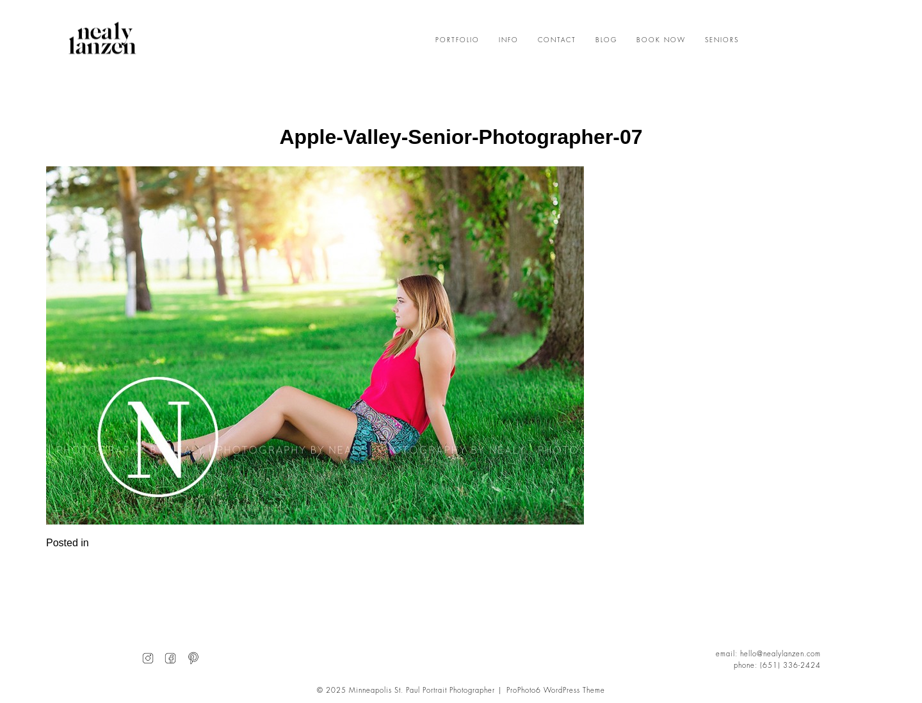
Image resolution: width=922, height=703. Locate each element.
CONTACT (557, 40)
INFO (509, 40)
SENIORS (722, 40)
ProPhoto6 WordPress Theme (555, 690)
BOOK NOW (661, 40)
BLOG (606, 40)
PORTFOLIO (457, 40)
